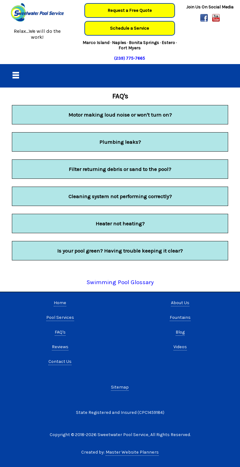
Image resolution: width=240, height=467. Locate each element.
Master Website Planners (132, 452)
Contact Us (60, 361)
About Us (180, 302)
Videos (180, 346)
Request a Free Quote (130, 10)
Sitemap (120, 387)
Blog (180, 332)
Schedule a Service (129, 28)
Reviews (60, 346)
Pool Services (60, 317)
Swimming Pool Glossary (120, 282)
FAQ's (60, 332)
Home (60, 302)
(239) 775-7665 (129, 58)
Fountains (180, 317)
